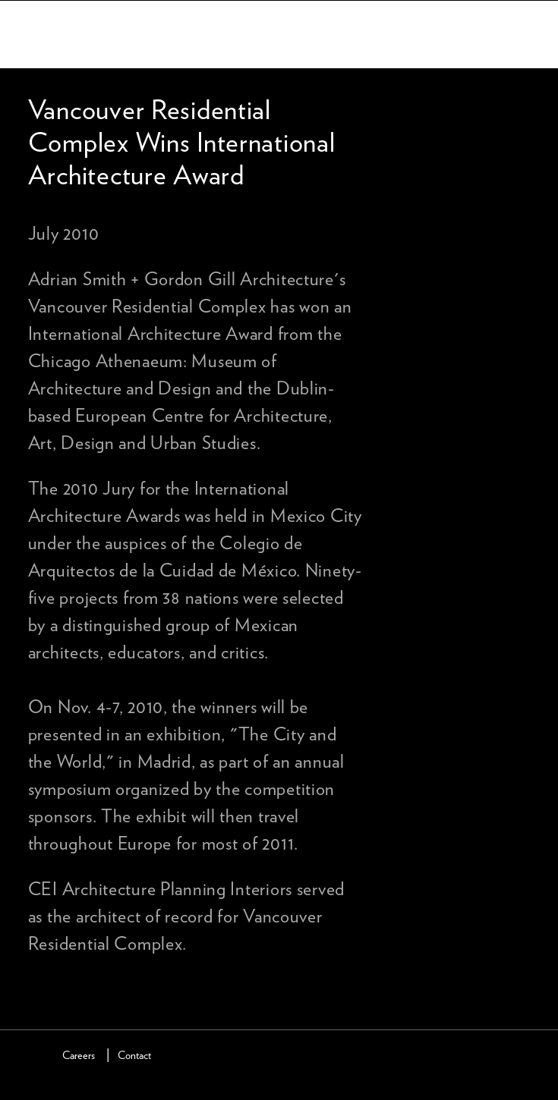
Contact (134, 1055)
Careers (78, 1055)
